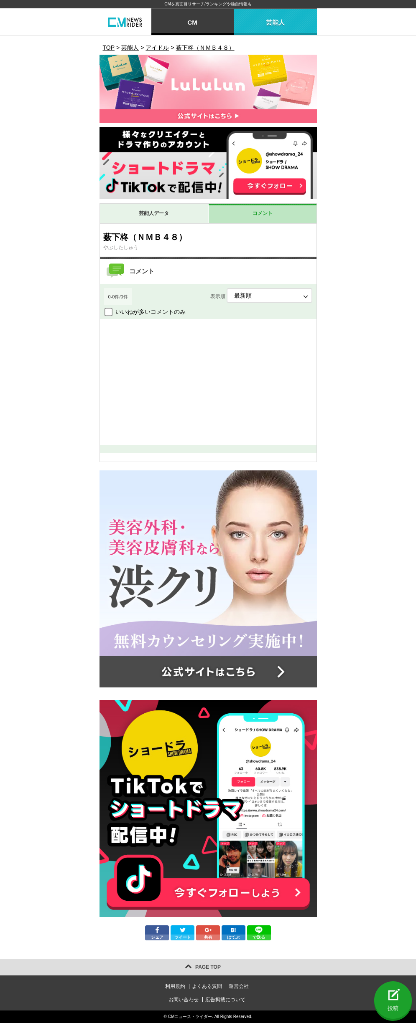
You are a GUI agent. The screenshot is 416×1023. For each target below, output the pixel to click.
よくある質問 (207, 986)
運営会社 (239, 986)
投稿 (393, 1008)
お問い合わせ (183, 1000)
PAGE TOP (208, 967)
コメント (263, 213)
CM (192, 22)
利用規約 (175, 986)
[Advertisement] (208, 381)
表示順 (261, 295)
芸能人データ (154, 213)
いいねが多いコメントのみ (150, 312)
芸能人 (275, 22)
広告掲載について (225, 1000)
